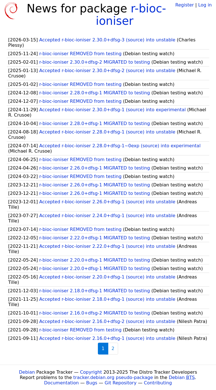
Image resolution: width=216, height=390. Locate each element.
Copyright (91, 372)
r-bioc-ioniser (131, 14)
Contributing (158, 382)
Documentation (61, 382)
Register (184, 5)
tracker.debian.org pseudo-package (113, 377)
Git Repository (120, 382)
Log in (205, 5)
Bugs (91, 382)
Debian (27, 372)
